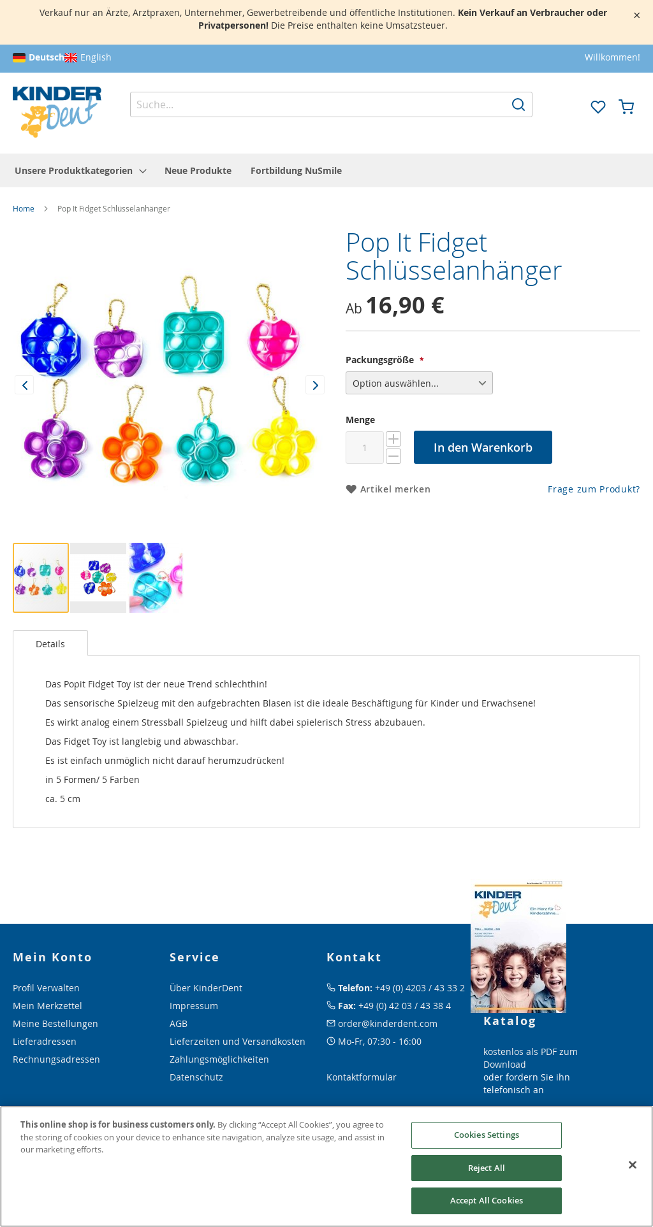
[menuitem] (80, 170)
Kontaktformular (361, 1077)
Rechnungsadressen (56, 1059)
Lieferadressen (45, 1041)
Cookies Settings (486, 1134)
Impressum (194, 1006)
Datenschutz (196, 1077)
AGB (178, 1023)
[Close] (633, 1165)
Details (50, 644)
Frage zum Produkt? (594, 489)
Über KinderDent (206, 988)
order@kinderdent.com (387, 1023)
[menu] (326, 170)
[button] (570, 106)
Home (23, 208)
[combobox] (331, 104)
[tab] (50, 643)
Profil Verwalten (46, 988)
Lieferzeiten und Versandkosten (237, 1041)
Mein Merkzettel (47, 1006)
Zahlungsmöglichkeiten (219, 1059)
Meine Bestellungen (55, 1023)
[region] (326, 1166)
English (96, 57)
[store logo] (57, 112)
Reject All (486, 1167)
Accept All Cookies (486, 1200)
